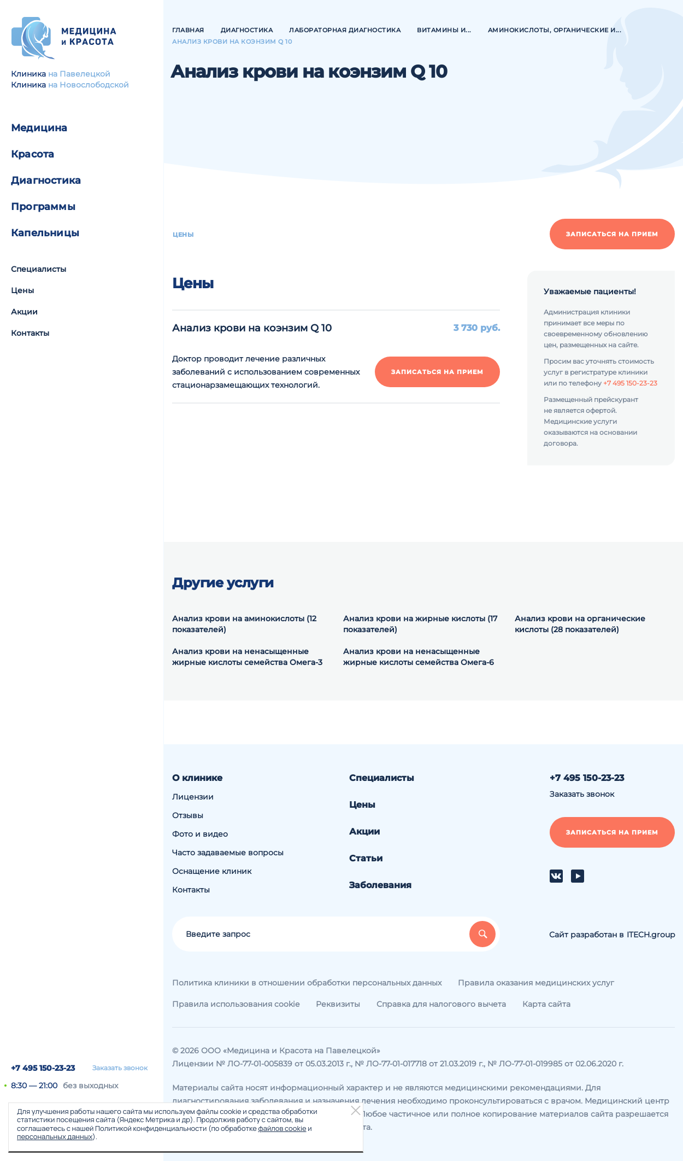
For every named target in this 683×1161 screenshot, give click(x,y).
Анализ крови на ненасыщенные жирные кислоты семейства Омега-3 (247, 656)
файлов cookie (282, 1128)
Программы (43, 207)
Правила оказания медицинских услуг (536, 983)
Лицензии (193, 797)
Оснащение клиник (211, 871)
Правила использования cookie (235, 1004)
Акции (24, 312)
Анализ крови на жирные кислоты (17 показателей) (420, 624)
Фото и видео (200, 834)
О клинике (197, 778)
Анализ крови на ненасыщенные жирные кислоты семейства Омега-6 (418, 656)
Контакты (30, 333)
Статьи (365, 858)
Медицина (39, 128)
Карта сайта (546, 1004)
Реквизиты (338, 1004)
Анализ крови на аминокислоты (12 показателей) (244, 624)
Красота (32, 154)
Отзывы (187, 815)
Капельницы (45, 233)
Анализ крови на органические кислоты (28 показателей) (580, 624)
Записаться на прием (612, 234)
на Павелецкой (79, 74)
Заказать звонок (120, 1068)
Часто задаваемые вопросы (228, 852)
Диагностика (46, 180)
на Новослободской (88, 85)
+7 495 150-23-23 (43, 1068)
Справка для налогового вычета (441, 1004)
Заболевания (380, 885)
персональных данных (54, 1136)
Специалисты (38, 269)
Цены (22, 290)
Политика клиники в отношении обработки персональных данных (306, 983)
